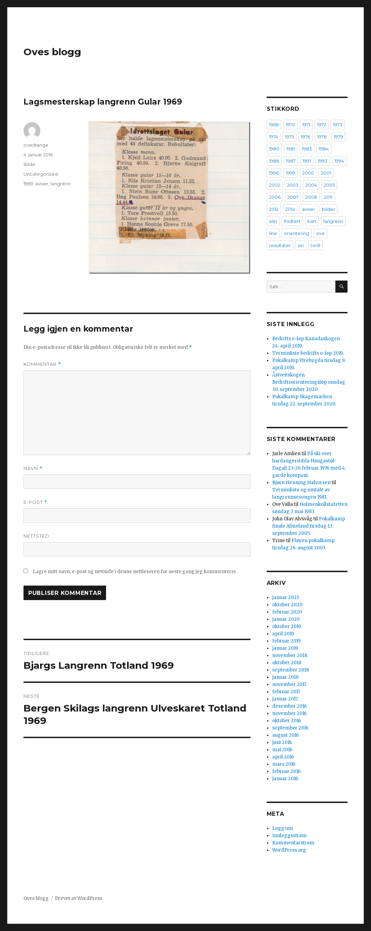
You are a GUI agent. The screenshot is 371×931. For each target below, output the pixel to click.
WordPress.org (289, 850)
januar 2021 (285, 597)
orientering (296, 233)
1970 (290, 124)
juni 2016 (282, 742)
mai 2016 (282, 750)
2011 (328, 197)
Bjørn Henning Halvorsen (301, 483)
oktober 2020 (287, 605)
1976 (305, 136)
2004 (311, 185)
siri (301, 245)
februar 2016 (286, 771)
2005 (329, 185)
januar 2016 (285, 779)
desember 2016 (289, 706)
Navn (32, 468)
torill (315, 245)
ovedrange (35, 145)
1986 (274, 161)
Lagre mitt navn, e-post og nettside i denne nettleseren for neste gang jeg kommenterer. (135, 572)
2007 (292, 197)
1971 (306, 124)
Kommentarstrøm (293, 843)
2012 (273, 209)
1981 (290, 148)
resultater (280, 245)
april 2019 (283, 634)
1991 (307, 161)
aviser (41, 183)
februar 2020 (287, 612)
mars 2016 (283, 764)
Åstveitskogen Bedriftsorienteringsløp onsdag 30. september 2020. (308, 382)
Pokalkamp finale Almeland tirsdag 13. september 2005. (308, 526)
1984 (324, 148)
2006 (274, 197)
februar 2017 (286, 692)
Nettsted (36, 536)
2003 (292, 185)
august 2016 (285, 735)
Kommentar (42, 364)
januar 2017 (285, 699)
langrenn (60, 183)
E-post (35, 502)
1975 (289, 136)
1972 (321, 124)
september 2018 (290, 670)
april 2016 (283, 757)
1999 (290, 173)
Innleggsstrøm (289, 836)
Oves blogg (52, 52)
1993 (322, 161)
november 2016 (289, 713)
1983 (307, 148)
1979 (338, 136)
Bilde (29, 164)
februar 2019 (286, 641)
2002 (274, 185)
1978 (322, 136)
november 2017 (289, 684)
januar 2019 (285, 648)
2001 (326, 173)
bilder (328, 209)
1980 (274, 148)
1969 (28, 183)
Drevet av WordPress (78, 898)
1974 (273, 136)
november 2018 (289, 655)
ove (320, 233)
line (273, 233)
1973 (337, 124)
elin (273, 221)
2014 (290, 209)
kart (311, 221)
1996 (274, 173)
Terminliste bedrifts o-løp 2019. (308, 353)
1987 (291, 161)
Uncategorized (40, 174)
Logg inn (282, 828)
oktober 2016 (286, 721)
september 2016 (290, 728)
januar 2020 (286, 619)
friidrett (292, 221)
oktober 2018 (286, 663)
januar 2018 (285, 677)
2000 (308, 173)
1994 (339, 161)
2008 (311, 197)
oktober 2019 (286, 626)
